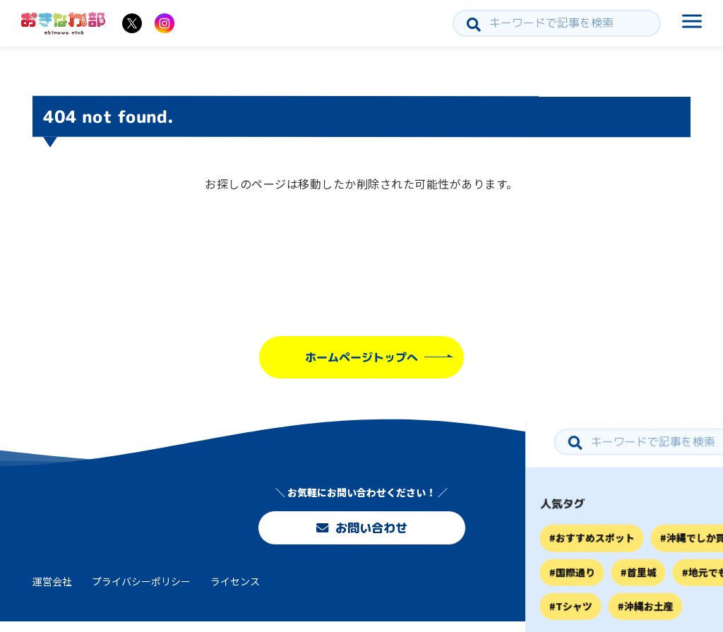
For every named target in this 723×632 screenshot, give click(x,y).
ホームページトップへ (361, 357)
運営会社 (52, 592)
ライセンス (235, 592)
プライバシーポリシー (141, 592)
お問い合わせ (361, 529)
